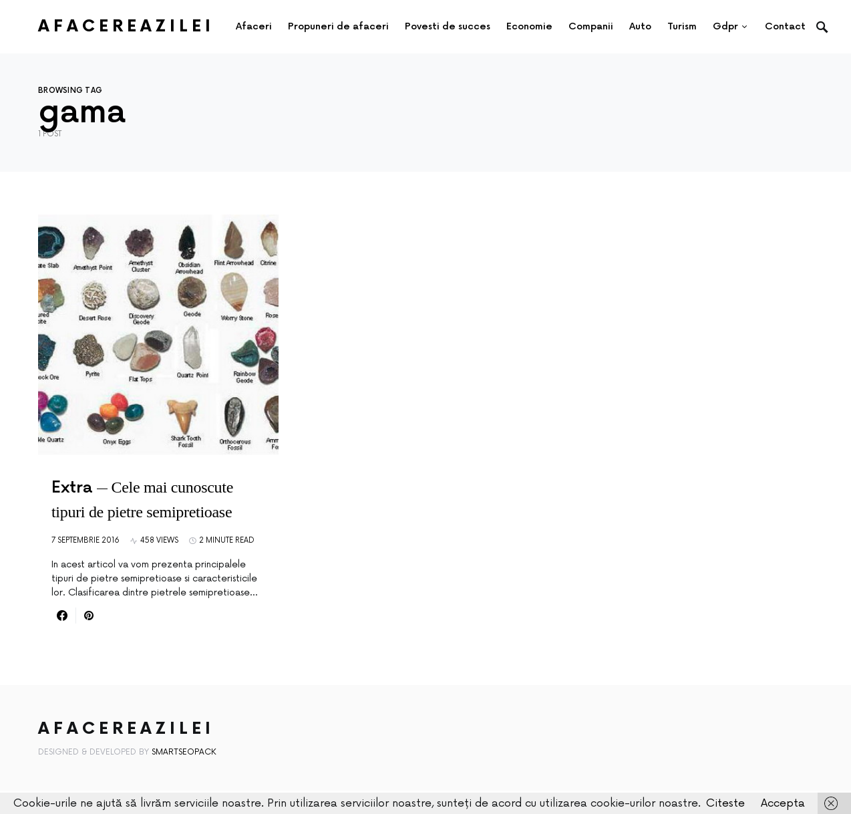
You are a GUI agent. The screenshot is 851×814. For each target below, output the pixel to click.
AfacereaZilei (126, 26)
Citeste (725, 803)
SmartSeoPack (184, 752)
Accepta (783, 803)
